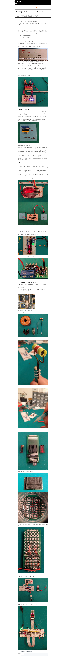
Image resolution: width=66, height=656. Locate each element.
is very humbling (41, 63)
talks (41, 6)
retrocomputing (21, 16)
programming (35, 6)
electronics (24, 6)
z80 (36, 16)
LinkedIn (33, 7)
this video (45, 69)
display (26, 16)
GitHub (30, 7)
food (30, 6)
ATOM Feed (39, 7)
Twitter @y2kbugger (25, 7)
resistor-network (31, 16)
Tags (19, 6)
